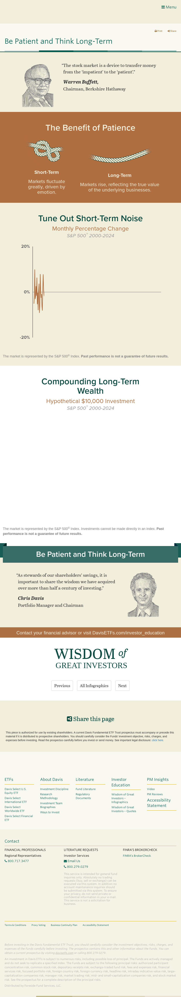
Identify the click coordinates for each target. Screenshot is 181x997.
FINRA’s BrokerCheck (137, 855)
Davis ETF (20, 12)
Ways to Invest (49, 812)
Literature (85, 779)
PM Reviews (155, 794)
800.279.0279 (76, 867)
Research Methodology (49, 796)
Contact (12, 841)
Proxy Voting (38, 925)
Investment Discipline (54, 789)
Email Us (72, 861)
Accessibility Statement (159, 803)
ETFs (9, 779)
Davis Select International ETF (16, 800)
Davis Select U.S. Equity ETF (15, 791)
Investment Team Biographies (51, 805)
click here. (158, 740)
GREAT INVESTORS (91, 665)
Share (172, 31)
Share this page (90, 718)
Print (158, 31)
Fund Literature (86, 789)
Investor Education (120, 782)
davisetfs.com (64, 952)
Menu (169, 7)
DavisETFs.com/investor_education (129, 632)
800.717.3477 (17, 861)
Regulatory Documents (83, 796)
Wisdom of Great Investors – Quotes (123, 809)
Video (151, 789)
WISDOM (90, 653)
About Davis (51, 779)
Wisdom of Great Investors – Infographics (122, 798)
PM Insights (158, 779)
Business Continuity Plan (64, 925)
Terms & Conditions (15, 925)
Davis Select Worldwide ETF (14, 809)
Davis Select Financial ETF (19, 818)
